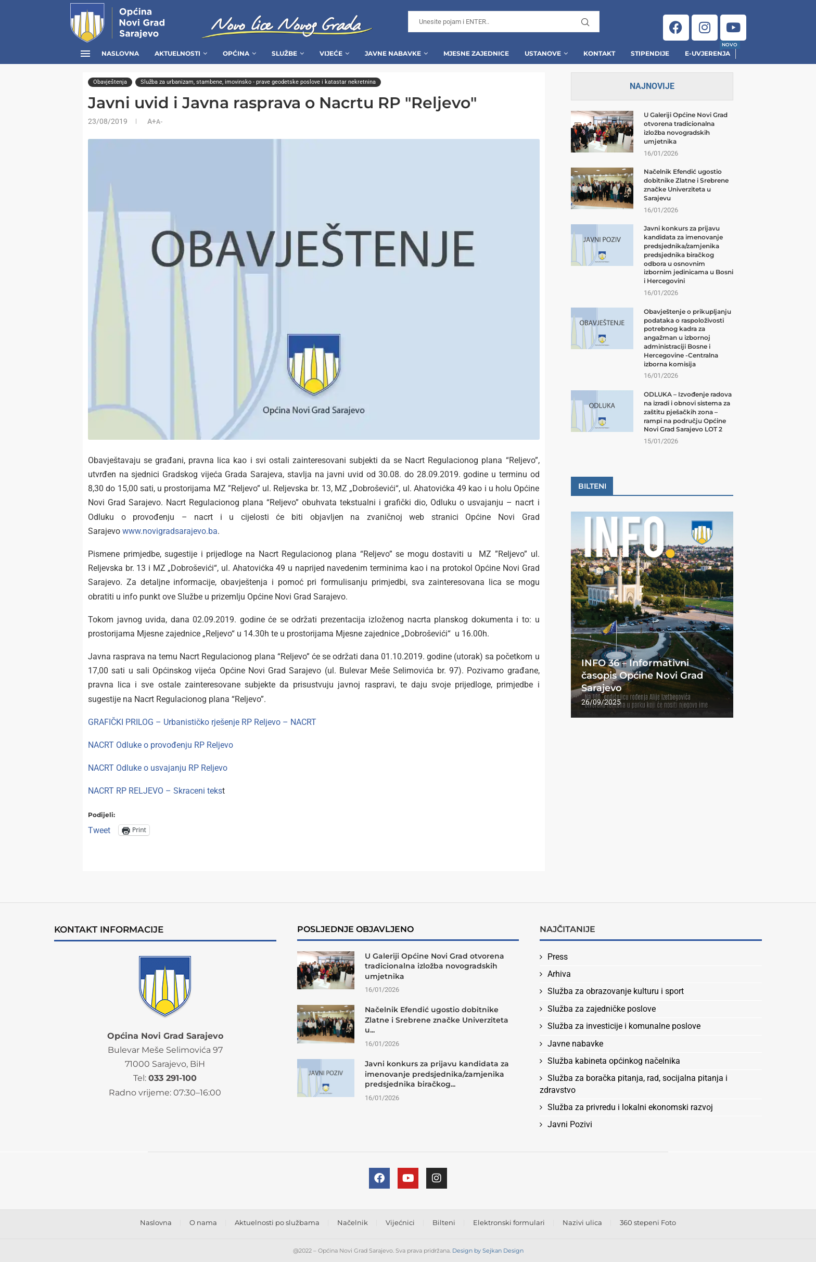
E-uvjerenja (707, 50)
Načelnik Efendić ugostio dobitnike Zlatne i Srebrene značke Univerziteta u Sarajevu (686, 184)
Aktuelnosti (177, 53)
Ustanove (543, 53)
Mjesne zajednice (476, 53)
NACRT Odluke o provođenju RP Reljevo (160, 745)
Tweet (99, 829)
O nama (203, 1222)
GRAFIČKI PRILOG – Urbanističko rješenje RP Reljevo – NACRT (202, 722)
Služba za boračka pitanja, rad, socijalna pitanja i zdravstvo (634, 1083)
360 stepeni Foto (648, 1222)
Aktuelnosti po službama (277, 1222)
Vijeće (331, 53)
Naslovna (120, 53)
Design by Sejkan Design (488, 1250)
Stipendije (650, 53)
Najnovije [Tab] (652, 86)
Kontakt (599, 53)
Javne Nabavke (393, 53)
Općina (236, 53)
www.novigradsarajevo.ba (170, 531)
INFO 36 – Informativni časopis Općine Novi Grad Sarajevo (642, 675)
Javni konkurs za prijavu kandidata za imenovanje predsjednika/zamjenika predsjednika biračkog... (437, 1074)
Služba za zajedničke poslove (601, 1009)
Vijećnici (400, 1222)
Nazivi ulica (582, 1222)
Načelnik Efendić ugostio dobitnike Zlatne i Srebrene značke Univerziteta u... (436, 1020)
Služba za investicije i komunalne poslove (623, 1026)
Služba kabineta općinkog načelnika (613, 1061)
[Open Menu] (85, 53)
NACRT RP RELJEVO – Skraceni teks (155, 791)
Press (557, 957)
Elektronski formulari (509, 1222)
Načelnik (352, 1222)
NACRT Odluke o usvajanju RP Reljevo (157, 768)
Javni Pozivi (569, 1124)
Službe (284, 53)
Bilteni (443, 1222)
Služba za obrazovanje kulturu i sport (615, 991)
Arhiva (559, 974)
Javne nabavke (575, 1044)
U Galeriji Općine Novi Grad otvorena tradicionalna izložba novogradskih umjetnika (686, 128)
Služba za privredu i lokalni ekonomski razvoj (630, 1107)
